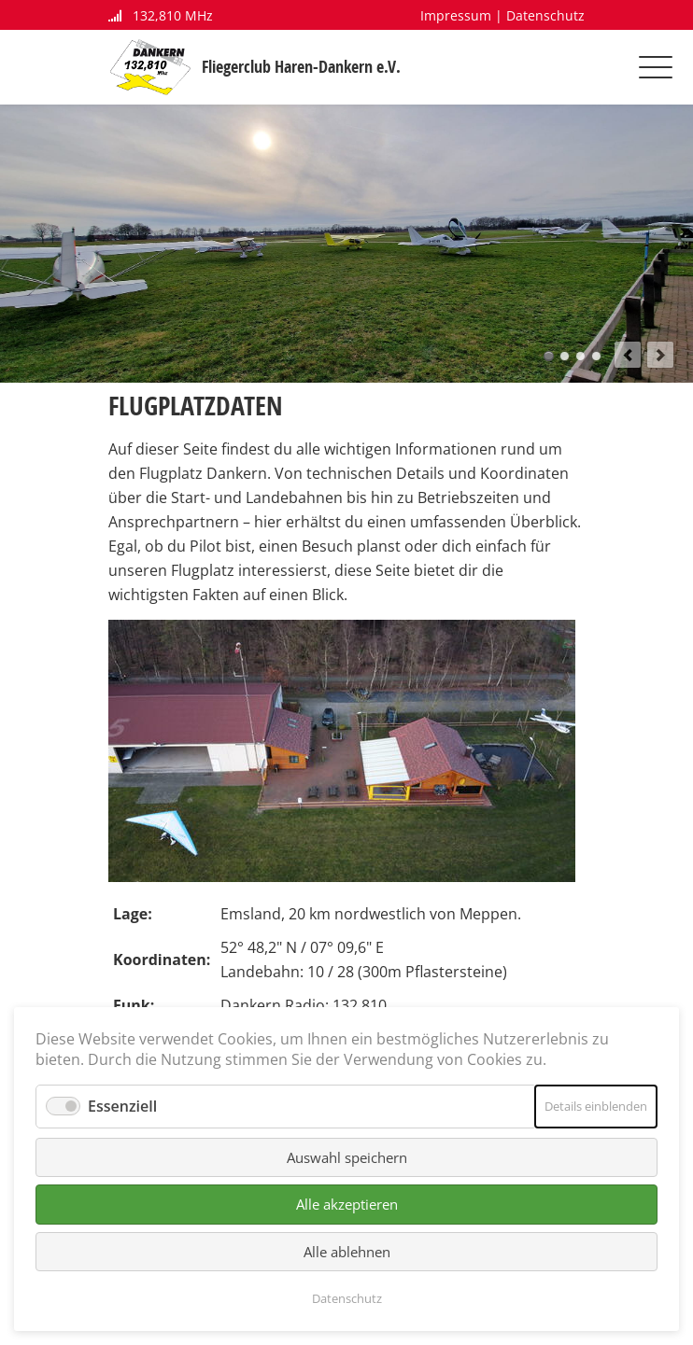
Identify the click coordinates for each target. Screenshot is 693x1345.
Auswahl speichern (347, 1157)
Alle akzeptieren (347, 1204)
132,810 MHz (160, 15)
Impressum (455, 15)
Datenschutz (545, 15)
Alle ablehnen (347, 1251)
